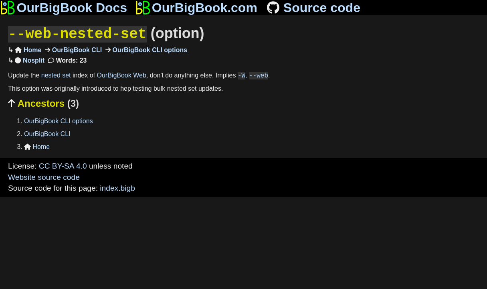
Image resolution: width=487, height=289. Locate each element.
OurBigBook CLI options (149, 49)
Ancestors (43, 102)
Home (28, 49)
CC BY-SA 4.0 (63, 165)
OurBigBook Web (121, 74)
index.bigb (117, 187)
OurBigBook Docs (63, 7)
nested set (56, 74)
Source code (312, 7)
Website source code (44, 176)
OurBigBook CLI (76, 49)
